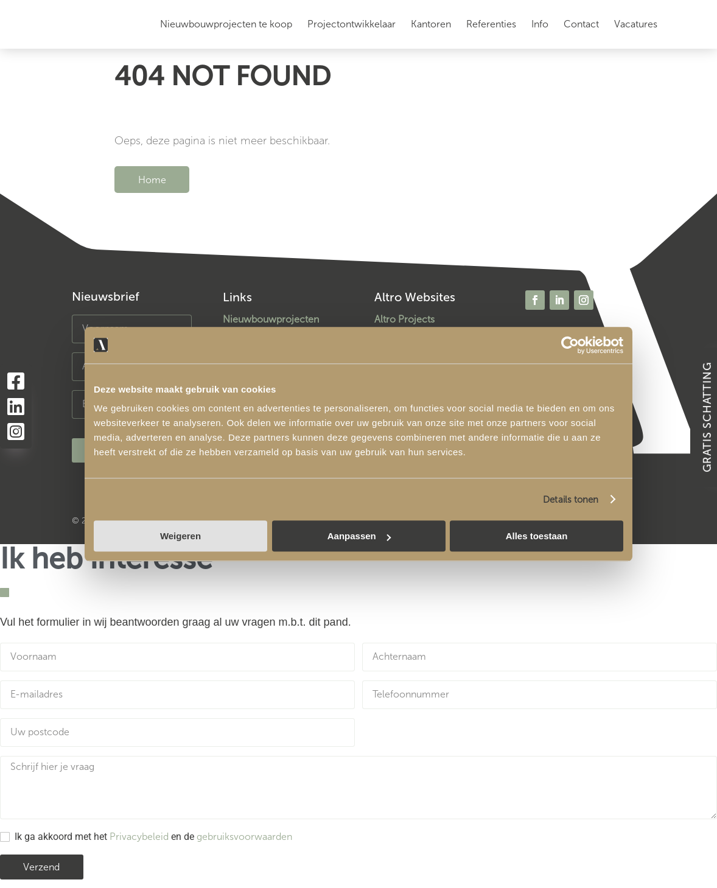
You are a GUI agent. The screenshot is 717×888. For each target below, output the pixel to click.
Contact (581, 24)
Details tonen (570, 499)
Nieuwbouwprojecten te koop (226, 24)
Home (152, 179)
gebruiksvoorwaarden (244, 836)
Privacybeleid (139, 836)
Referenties (491, 24)
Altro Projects (404, 319)
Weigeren (180, 536)
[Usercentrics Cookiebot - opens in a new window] (570, 345)
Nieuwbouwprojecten (271, 319)
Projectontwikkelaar (351, 24)
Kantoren (431, 24)
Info (539, 24)
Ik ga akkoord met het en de (153, 836)
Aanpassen (359, 536)
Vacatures (635, 24)
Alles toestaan (537, 536)
